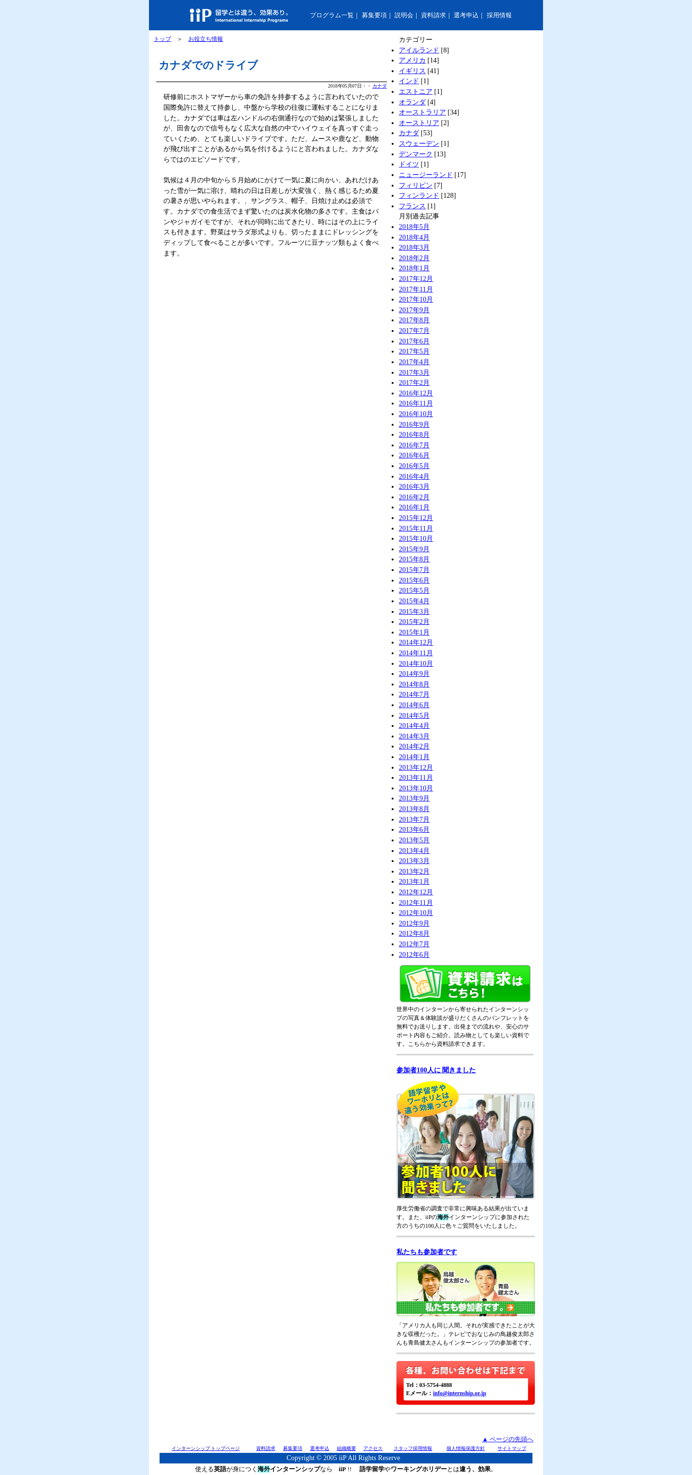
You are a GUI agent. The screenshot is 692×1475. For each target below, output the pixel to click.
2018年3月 (414, 247)
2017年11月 (416, 289)
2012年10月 (416, 912)
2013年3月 (414, 861)
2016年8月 (414, 434)
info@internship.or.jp (459, 1393)
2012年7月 (414, 944)
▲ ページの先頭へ (507, 1439)
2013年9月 (414, 798)
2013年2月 (414, 871)
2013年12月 (416, 767)
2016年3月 (414, 486)
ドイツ (409, 164)
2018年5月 (414, 226)
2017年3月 (414, 372)
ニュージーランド (426, 174)
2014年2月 (414, 746)
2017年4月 (414, 362)
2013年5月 (414, 840)
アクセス (373, 1448)
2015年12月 (416, 517)
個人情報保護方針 (465, 1448)
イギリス (412, 71)
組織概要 (346, 1448)
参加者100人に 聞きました (436, 1070)
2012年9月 (414, 923)
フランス (412, 206)
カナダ (379, 86)
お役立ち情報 (205, 39)
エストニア (415, 91)
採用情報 (499, 15)
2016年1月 (414, 507)
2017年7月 (414, 330)
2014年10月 (416, 663)
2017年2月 (414, 382)
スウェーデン (419, 143)
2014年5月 (414, 715)
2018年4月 (414, 237)
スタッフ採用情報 (413, 1448)
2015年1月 (414, 632)
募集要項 (374, 15)
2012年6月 (414, 954)
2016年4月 (414, 476)
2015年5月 (414, 590)
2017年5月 (414, 351)
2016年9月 (414, 424)
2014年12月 (416, 642)
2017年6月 (414, 341)
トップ (162, 39)
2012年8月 (414, 933)
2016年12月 (416, 393)
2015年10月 (416, 538)
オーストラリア (422, 112)
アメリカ (412, 60)
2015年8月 (414, 559)
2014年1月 (414, 757)
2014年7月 (414, 694)
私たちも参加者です (426, 1252)
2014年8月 (414, 684)
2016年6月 (414, 455)
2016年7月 (414, 445)
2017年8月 (414, 320)
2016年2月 (414, 497)
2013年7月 (414, 819)
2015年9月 (414, 549)
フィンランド (419, 195)
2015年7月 (414, 569)
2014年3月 (414, 736)
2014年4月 (414, 725)
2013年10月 (416, 788)
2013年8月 (414, 809)
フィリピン (415, 185)
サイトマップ (511, 1448)
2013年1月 (414, 881)
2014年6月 (414, 705)
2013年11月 (416, 777)
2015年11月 (416, 528)
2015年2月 (414, 621)
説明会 (404, 15)
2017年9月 (414, 310)
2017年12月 (416, 278)
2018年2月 (414, 258)
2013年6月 (414, 829)
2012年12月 (416, 892)
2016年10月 (416, 414)
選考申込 (466, 15)
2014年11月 (416, 653)
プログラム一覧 (332, 15)
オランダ (412, 102)
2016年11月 (416, 403)
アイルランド (419, 50)
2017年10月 (416, 299)
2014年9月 (414, 673)
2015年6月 (414, 580)
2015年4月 (414, 601)
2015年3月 (414, 611)
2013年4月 (414, 850)
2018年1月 (414, 268)
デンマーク (415, 154)
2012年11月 (416, 902)
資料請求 (433, 15)
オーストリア (419, 123)
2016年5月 (414, 466)
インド (409, 81)
